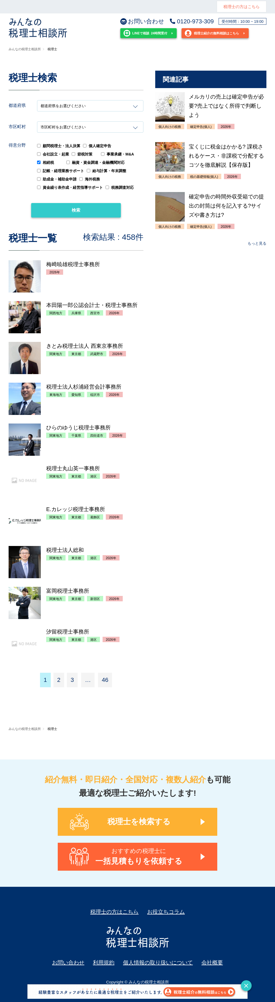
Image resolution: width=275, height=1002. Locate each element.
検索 (76, 210)
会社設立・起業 (53, 154)
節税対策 (82, 154)
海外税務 (89, 179)
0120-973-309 (191, 21)
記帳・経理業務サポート (60, 171)
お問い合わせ (142, 21)
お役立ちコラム (166, 912)
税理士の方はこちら (241, 6)
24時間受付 (145, 33)
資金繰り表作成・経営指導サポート (70, 187)
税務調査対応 (120, 187)
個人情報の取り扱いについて (158, 962)
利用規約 (103, 962)
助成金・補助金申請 (57, 179)
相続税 (45, 162)
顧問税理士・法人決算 (58, 146)
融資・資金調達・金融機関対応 (95, 162)
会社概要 (212, 962)
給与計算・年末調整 (106, 171)
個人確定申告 (97, 146)
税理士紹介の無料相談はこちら (212, 33)
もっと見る (257, 243)
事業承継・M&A (117, 154)
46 (105, 680)
